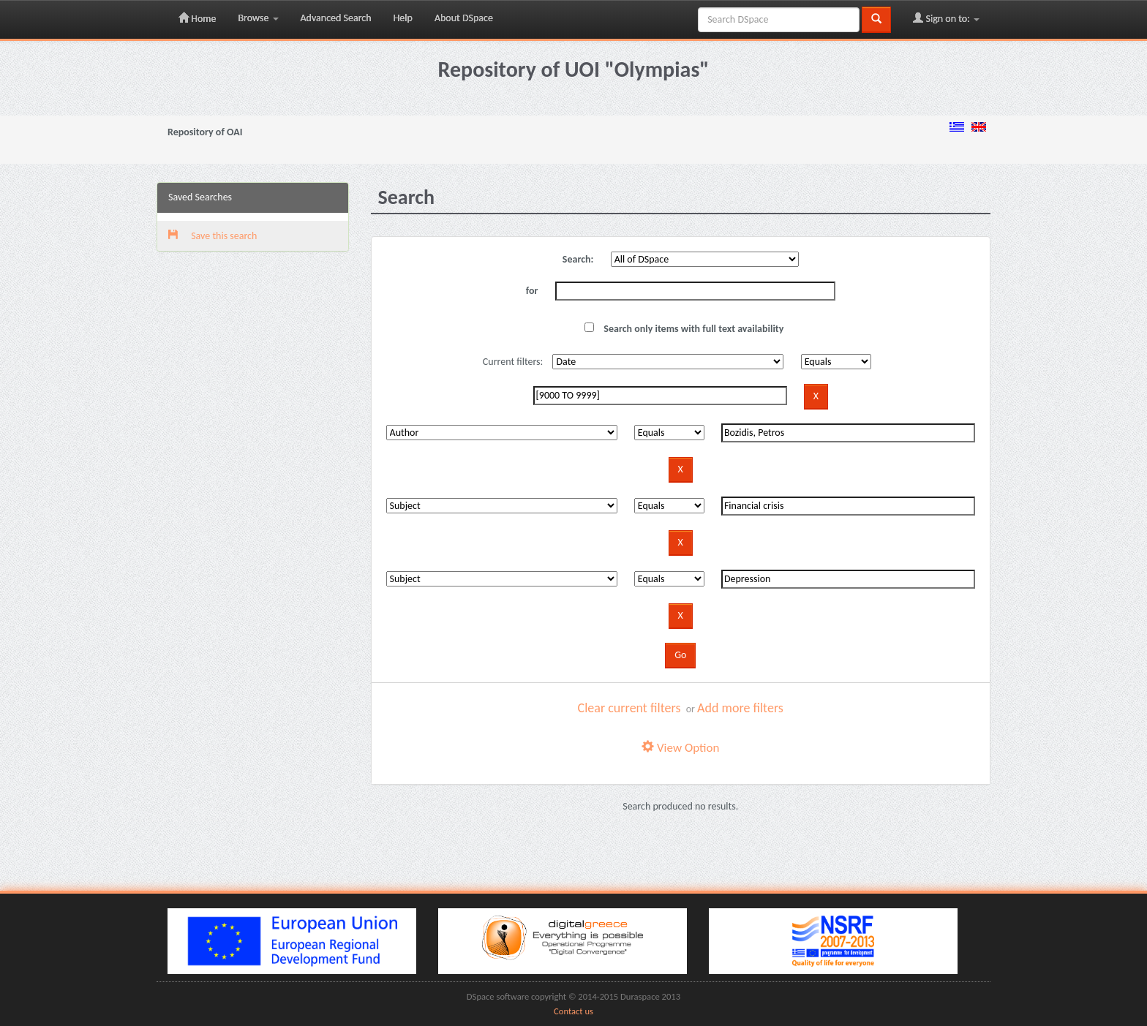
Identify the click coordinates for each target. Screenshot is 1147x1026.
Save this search (212, 236)
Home (197, 18)
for (532, 290)
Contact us (573, 1011)
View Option (680, 747)
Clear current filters (629, 708)
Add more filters (740, 708)
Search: (578, 259)
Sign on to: (946, 18)
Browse (258, 18)
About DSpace (464, 18)
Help (403, 18)
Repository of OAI (205, 132)
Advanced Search (336, 18)
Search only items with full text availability (683, 328)
